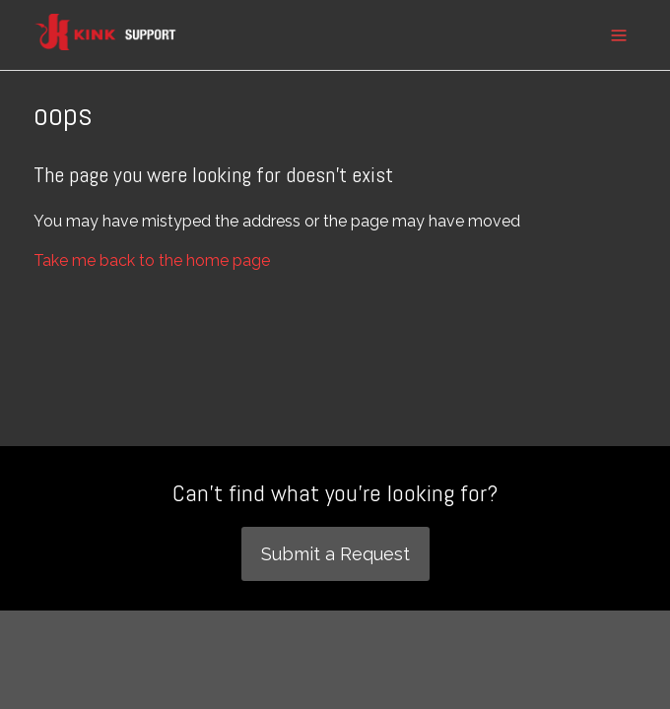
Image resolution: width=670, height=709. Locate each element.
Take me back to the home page (152, 260)
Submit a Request (335, 554)
